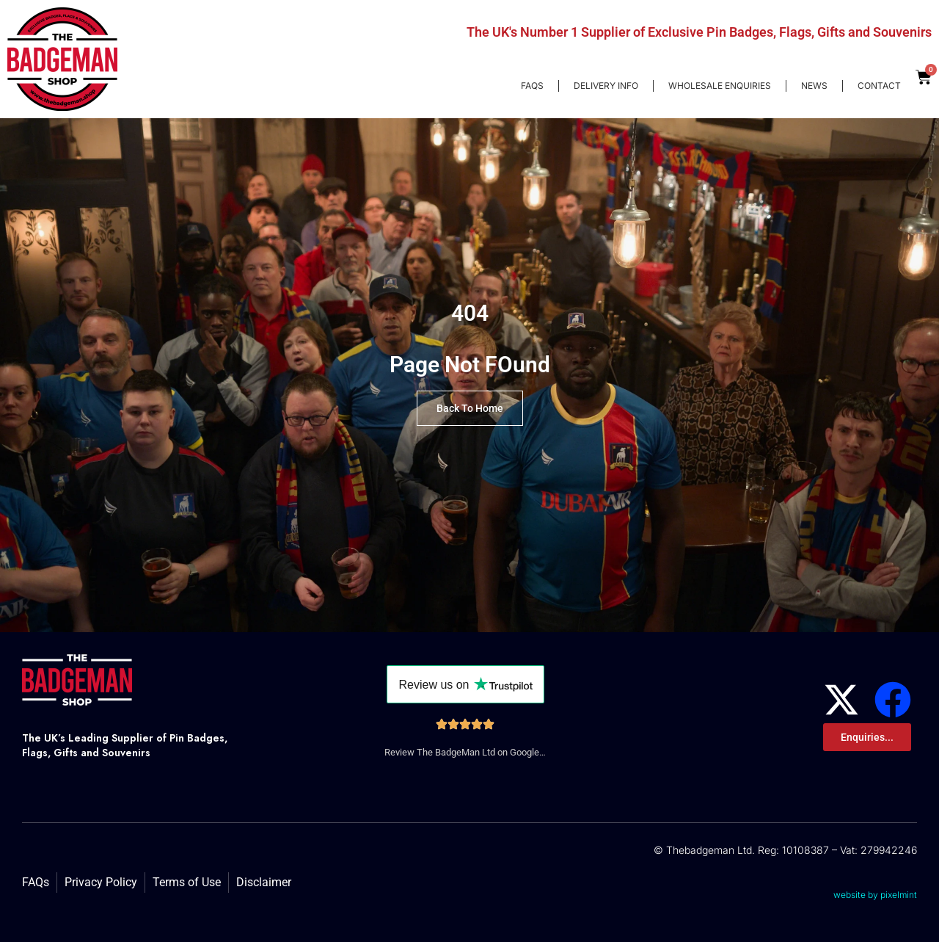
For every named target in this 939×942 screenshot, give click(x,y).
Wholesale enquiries (719, 85)
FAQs (532, 85)
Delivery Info (606, 85)
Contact (879, 85)
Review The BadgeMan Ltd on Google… (465, 752)
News (814, 85)
